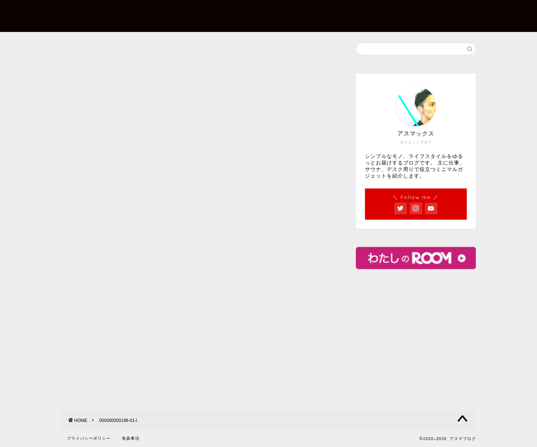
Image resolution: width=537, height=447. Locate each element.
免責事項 (130, 438)
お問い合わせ (330, 11)
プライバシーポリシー (395, 11)
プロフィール (277, 11)
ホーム (233, 11)
